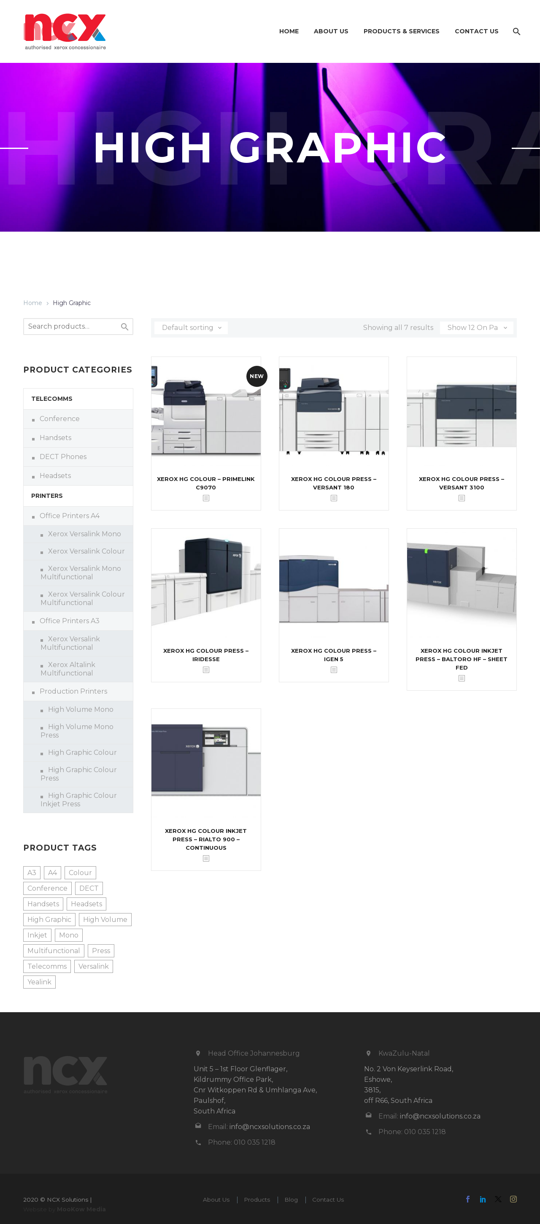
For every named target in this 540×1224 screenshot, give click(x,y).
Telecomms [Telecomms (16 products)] (47, 966)
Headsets (55, 476)
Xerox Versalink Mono (84, 534)
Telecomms (52, 399)
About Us (331, 31)
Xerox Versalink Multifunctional (70, 643)
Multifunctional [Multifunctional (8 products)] (53, 951)
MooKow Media (81, 1209)
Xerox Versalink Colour (86, 551)
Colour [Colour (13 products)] (80, 873)
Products (257, 1199)
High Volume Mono (80, 709)
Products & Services (402, 31)
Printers (47, 496)
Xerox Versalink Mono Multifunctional (80, 573)
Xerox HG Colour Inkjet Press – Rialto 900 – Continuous (206, 839)
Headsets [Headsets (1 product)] (86, 904)
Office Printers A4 (70, 516)
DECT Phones (63, 457)
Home (289, 31)
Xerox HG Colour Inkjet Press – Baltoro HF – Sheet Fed (462, 659)
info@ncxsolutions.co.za (270, 1127)
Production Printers (73, 691)
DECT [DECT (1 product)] (89, 888)
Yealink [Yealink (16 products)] (39, 982)
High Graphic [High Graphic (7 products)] (49, 920)
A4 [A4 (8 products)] (52, 873)
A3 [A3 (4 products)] (31, 873)
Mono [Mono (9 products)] (68, 935)
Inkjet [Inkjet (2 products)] (37, 935)
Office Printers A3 (70, 621)
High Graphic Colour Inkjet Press (78, 800)
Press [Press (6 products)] (101, 951)
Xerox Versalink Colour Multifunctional (82, 598)
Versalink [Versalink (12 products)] (93, 966)
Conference (60, 419)
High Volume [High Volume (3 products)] (105, 920)
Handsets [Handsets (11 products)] (43, 904)
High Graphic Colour (82, 752)
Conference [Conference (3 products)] (47, 888)
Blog (291, 1199)
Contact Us (477, 31)
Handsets (55, 438)
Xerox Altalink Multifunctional (67, 669)
